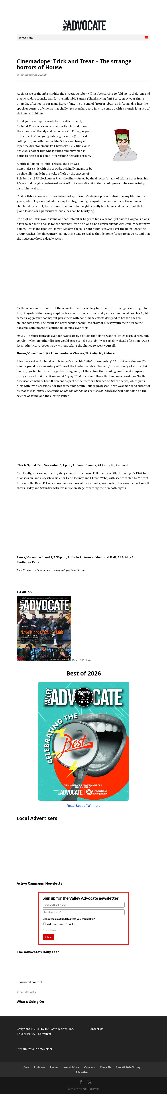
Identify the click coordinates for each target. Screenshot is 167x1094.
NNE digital (91, 1089)
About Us (105, 1067)
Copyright (44, 1034)
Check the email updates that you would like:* (69, 918)
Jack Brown (26, 74)
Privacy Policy (49, 930)
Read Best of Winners (84, 806)
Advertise (82, 1072)
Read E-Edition (82, 660)
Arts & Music (71, 1067)
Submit (48, 937)
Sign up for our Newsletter (34, 1049)
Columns (89, 1067)
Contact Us (96, 1029)
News (26, 1067)
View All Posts (26, 992)
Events (54, 1067)
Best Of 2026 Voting (128, 1067)
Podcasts (39, 1067)
